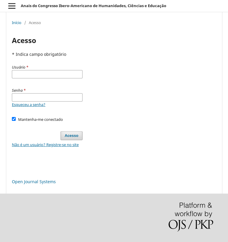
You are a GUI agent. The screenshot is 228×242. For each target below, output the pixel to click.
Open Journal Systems (34, 181)
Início (16, 22)
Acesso (71, 135)
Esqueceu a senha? (28, 104)
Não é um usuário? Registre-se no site (45, 144)
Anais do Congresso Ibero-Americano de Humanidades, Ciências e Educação (93, 5)
